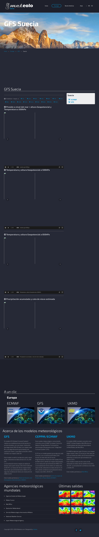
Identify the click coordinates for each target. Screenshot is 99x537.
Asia (81, 6)
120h (19, 102)
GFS (19, 51)
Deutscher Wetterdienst (13, 508)
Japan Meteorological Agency (15, 520)
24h (29, 98)
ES (92, 6)
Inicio (46, 6)
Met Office (85, 472)
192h (56, 102)
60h (48, 98)
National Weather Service (13, 516)
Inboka (35, 529)
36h (35, 98)
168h (44, 102)
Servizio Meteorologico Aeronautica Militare (19, 512)
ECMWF (74, 100)
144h (32, 102)
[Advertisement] (51, 70)
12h (23, 98)
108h (13, 102)
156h (37, 102)
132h (25, 102)
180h (50, 102)
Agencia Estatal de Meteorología (16, 496)
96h (7, 102)
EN (89, 6)
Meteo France (10, 500)
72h (55, 98)
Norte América (69, 6)
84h (61, 98)
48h (42, 98)
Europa (56, 6)
